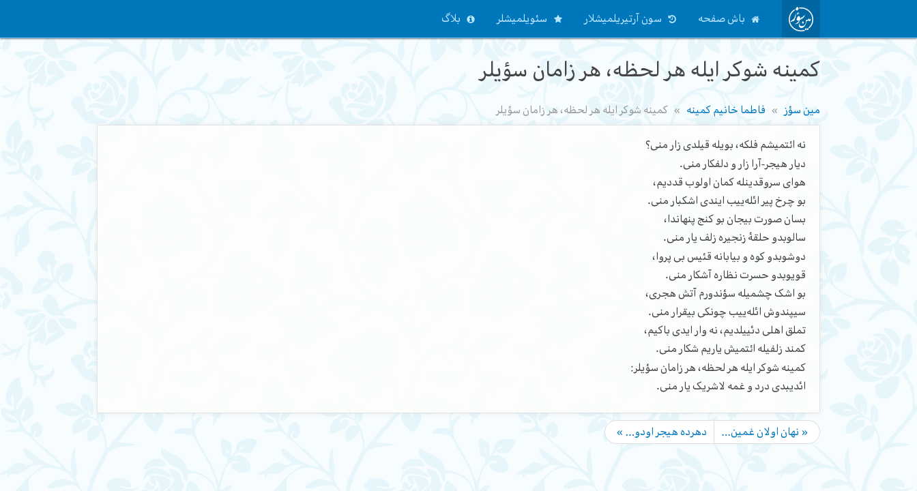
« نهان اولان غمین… (765, 431)
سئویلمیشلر (522, 18)
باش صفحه (721, 18)
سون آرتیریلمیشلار (623, 18)
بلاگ (451, 18)
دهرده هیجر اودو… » (662, 431)
